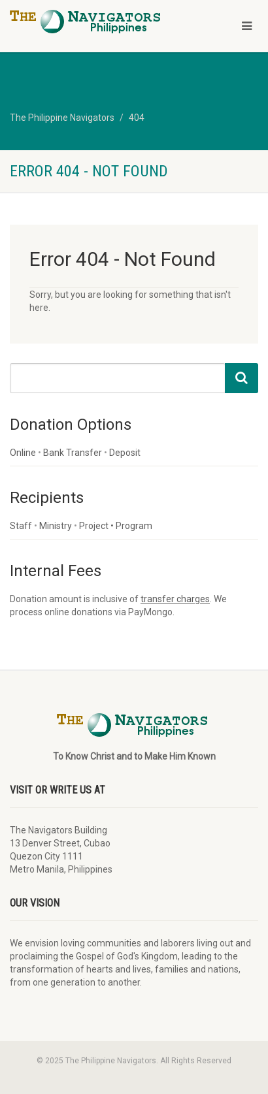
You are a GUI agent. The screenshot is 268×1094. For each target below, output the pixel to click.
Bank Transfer (72, 452)
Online (23, 452)
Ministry (55, 526)
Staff (21, 526)
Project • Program (115, 526)
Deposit (125, 452)
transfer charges (175, 599)
